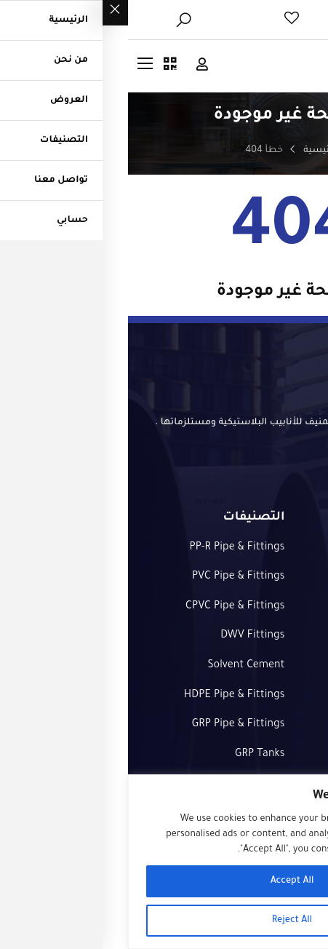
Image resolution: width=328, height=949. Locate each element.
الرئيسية (192, 151)
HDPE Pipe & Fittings (106, 696)
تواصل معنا (284, 636)
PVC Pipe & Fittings (110, 577)
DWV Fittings (124, 636)
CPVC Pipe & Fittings (106, 607)
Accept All (164, 881)
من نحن (294, 577)
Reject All (164, 921)
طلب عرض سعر (273, 696)
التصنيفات (288, 666)
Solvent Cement (117, 666)
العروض (293, 607)
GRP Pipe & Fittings (110, 725)
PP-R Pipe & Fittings (108, 548)
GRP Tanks (131, 755)
